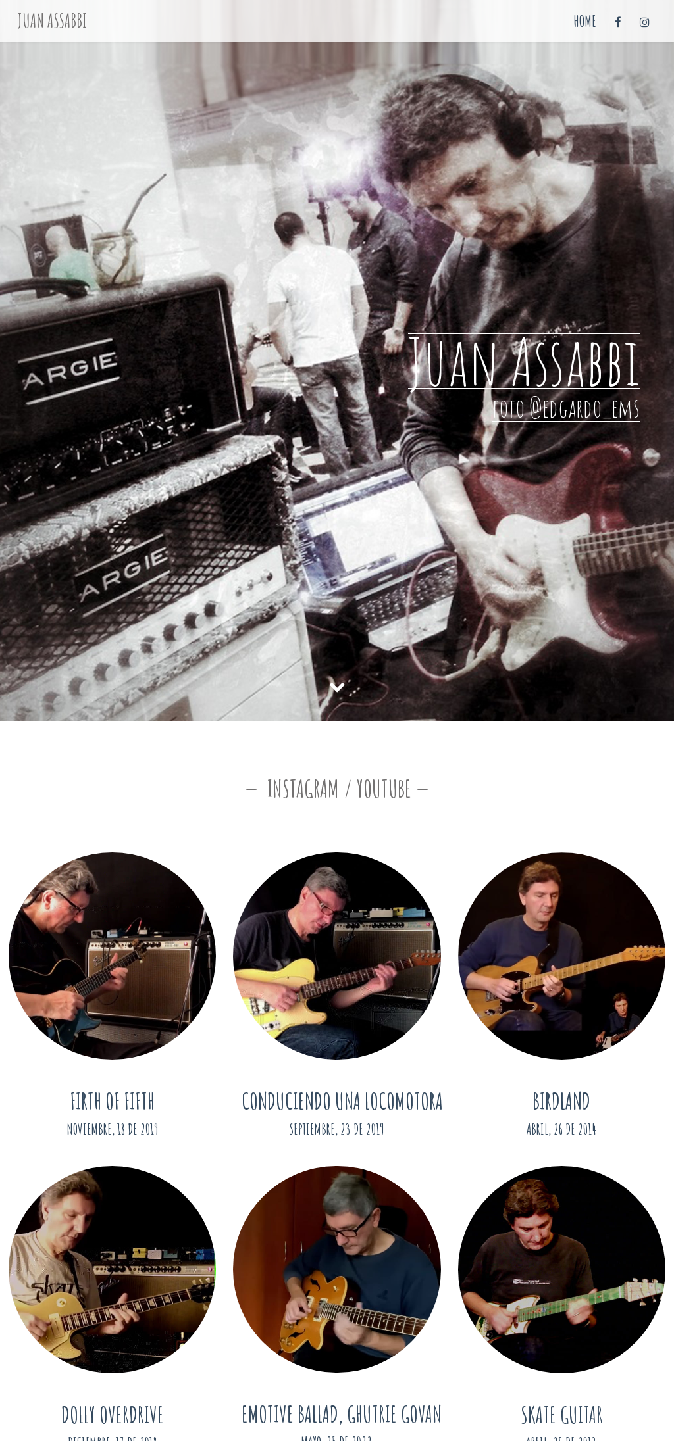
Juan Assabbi (52, 20)
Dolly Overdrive (112, 1414)
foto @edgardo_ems (566, 407)
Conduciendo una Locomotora (342, 1101)
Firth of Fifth (112, 1101)
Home (584, 21)
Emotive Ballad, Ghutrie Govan (342, 1414)
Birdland (561, 1101)
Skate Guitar (562, 1414)
